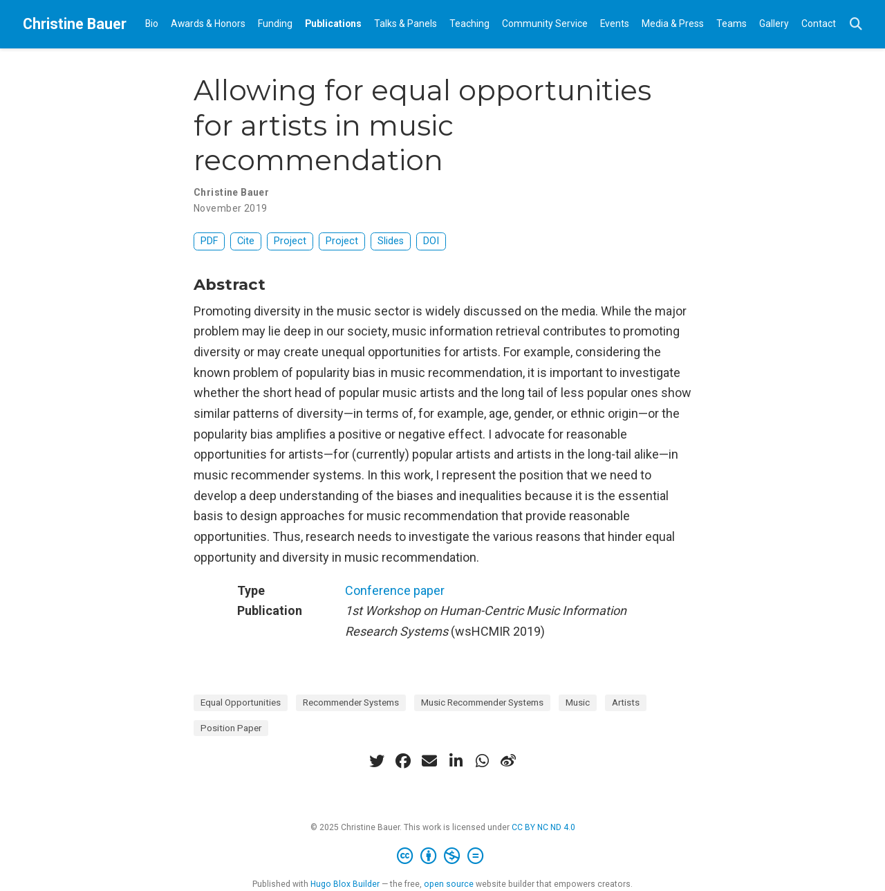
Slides (391, 241)
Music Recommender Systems (482, 702)
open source (449, 884)
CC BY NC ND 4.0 (543, 827)
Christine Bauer (75, 24)
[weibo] (508, 761)
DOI (431, 241)
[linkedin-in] (455, 761)
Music (578, 702)
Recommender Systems (351, 702)
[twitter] (376, 761)
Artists (626, 702)
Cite (245, 241)
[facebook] (403, 761)
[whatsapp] (482, 761)
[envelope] (429, 761)
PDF (209, 241)
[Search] (856, 25)
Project (290, 241)
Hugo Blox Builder (345, 884)
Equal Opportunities (241, 702)
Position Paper (231, 727)
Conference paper (395, 590)
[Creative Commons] (443, 856)
